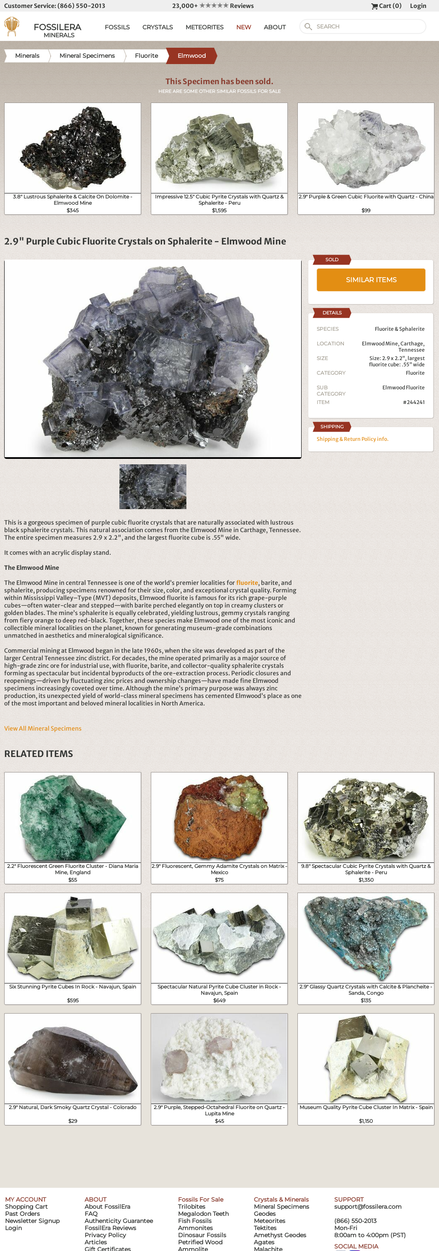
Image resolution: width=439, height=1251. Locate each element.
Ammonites (195, 1228)
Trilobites (191, 1206)
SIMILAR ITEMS (371, 280)
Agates (264, 1242)
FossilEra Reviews (110, 1228)
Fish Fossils (195, 1221)
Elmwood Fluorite (403, 387)
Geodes (265, 1214)
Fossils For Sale (200, 1199)
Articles (96, 1242)
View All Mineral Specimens (43, 728)
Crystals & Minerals (281, 1199)
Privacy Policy (105, 1235)
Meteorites (269, 1221)
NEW (243, 27)
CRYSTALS (157, 27)
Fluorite (415, 373)
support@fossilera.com (368, 1206)
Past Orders (22, 1214)
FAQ (91, 1214)
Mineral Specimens (281, 1206)
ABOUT (275, 27)
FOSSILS (117, 27)
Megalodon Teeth (203, 1214)
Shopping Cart (26, 1206)
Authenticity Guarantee (119, 1221)
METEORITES (205, 27)
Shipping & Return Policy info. (353, 439)
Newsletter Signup (32, 1221)
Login (418, 6)
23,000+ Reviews (213, 6)
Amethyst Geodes (280, 1235)
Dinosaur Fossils (202, 1235)
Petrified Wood (200, 1242)
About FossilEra (107, 1206)
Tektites (265, 1228)
